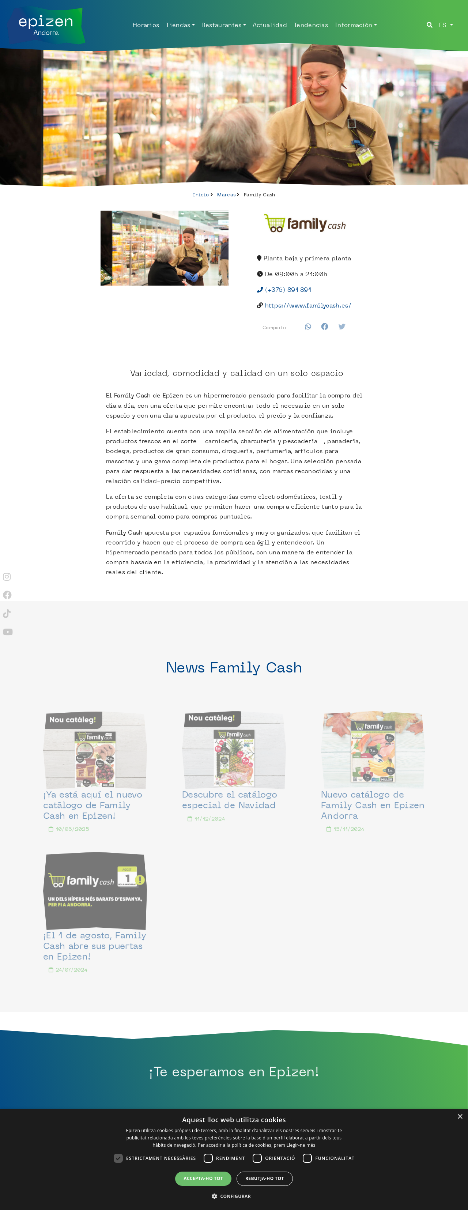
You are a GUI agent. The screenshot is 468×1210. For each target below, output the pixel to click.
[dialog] (234, 1159)
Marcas (226, 194)
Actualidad (270, 25)
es (444, 25)
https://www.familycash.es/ (308, 305)
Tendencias (311, 25)
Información (354, 25)
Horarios (146, 25)
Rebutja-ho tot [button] (264, 1178)
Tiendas (178, 25)
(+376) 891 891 (284, 289)
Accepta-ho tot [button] (203, 1178)
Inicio (201, 194)
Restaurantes (221, 25)
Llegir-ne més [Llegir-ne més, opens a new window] (301, 1145)
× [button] (460, 1117)
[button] (234, 1196)
